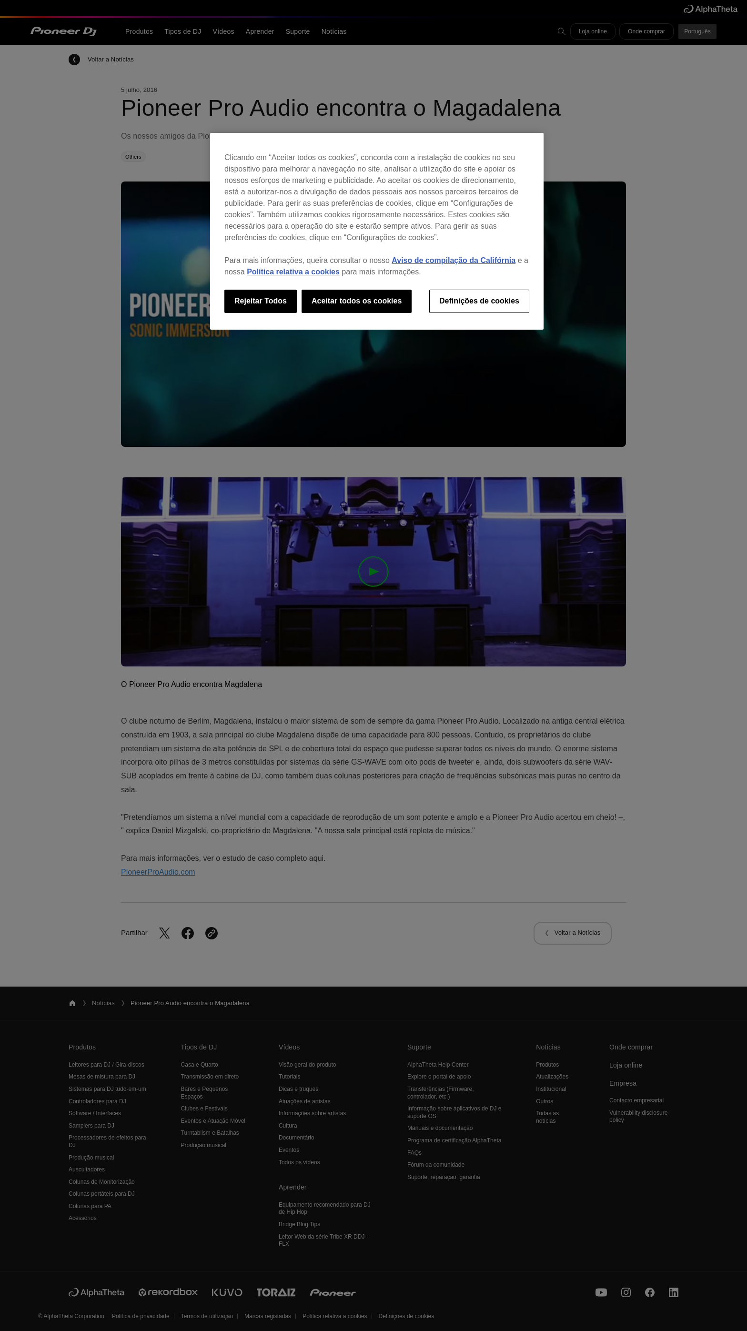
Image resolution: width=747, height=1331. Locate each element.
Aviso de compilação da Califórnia (453, 260)
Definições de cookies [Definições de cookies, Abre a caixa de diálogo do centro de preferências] (479, 301)
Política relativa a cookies (293, 272)
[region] (377, 231)
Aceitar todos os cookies (357, 301)
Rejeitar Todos (260, 301)
